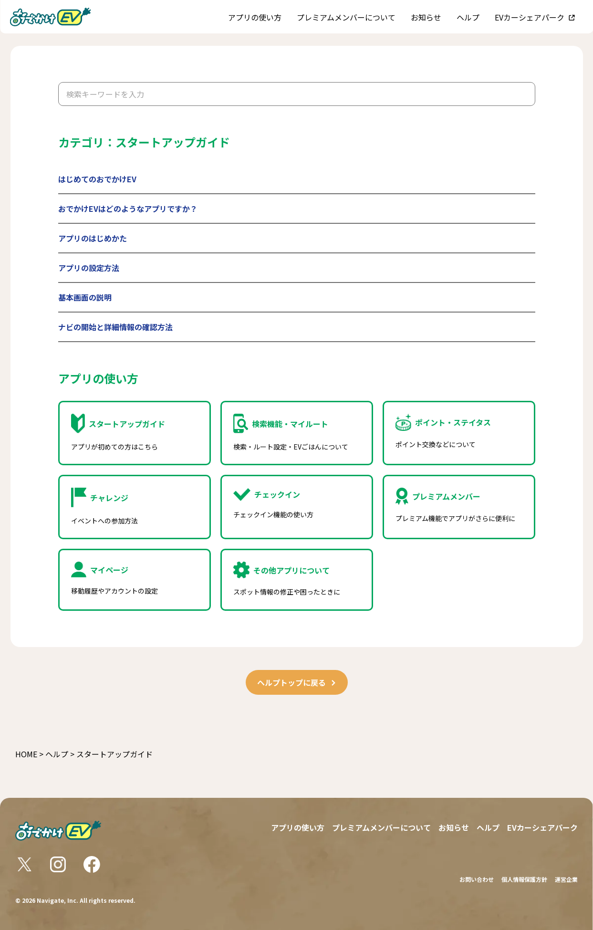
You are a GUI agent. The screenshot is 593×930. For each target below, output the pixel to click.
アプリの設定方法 (88, 267)
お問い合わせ (476, 879)
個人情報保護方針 (524, 879)
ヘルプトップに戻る (296, 682)
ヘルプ (468, 17)
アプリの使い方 (254, 17)
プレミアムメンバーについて (346, 17)
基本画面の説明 (85, 297)
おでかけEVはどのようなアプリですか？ (128, 208)
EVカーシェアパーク (529, 17)
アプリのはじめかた (92, 238)
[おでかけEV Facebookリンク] (91, 864)
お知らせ (426, 17)
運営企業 (566, 879)
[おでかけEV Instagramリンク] (58, 864)
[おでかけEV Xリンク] (24, 864)
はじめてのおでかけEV (97, 179)
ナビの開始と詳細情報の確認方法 (115, 327)
